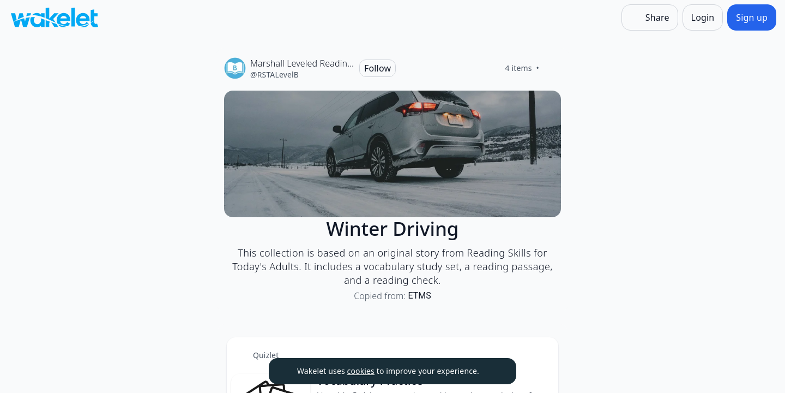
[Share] (649, 17)
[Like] (552, 68)
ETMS (419, 295)
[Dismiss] (494, 371)
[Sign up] (751, 17)
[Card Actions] (541, 355)
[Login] (703, 17)
